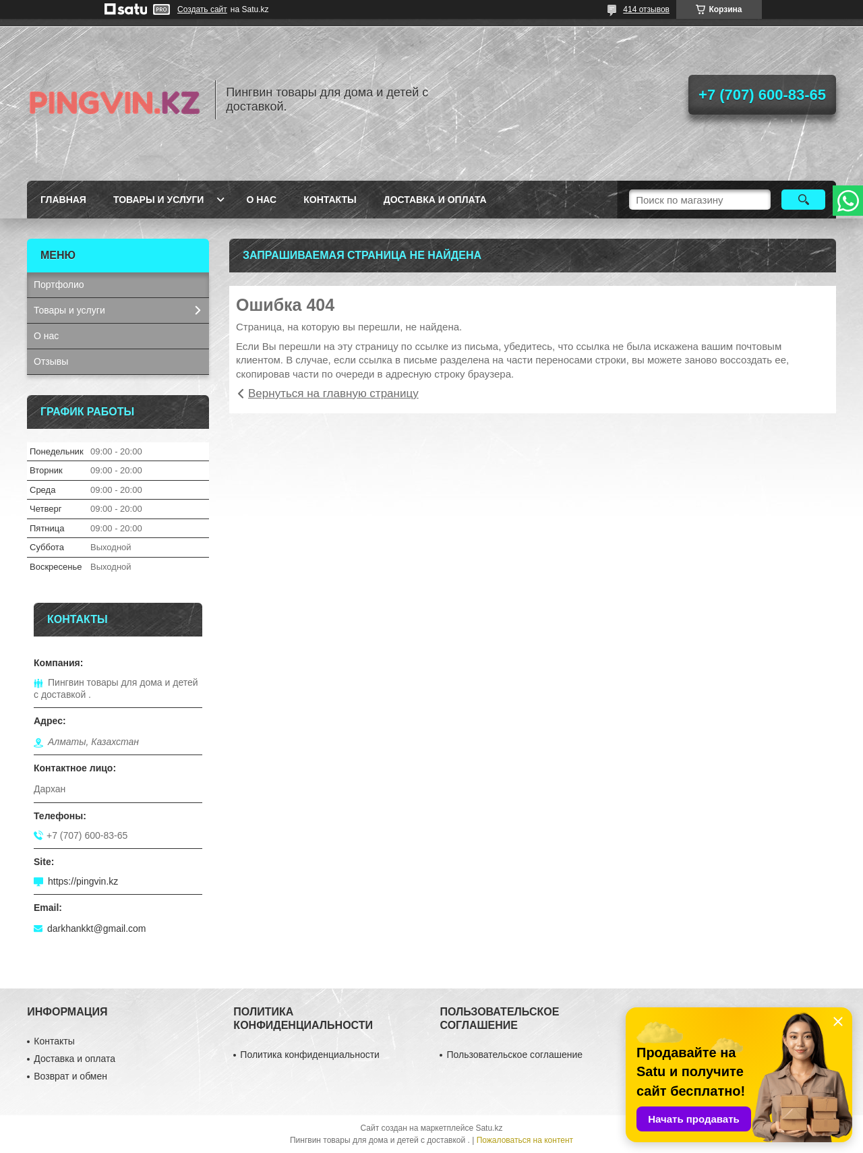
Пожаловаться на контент (525, 1140)
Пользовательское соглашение (514, 1054)
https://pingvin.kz (83, 881)
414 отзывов (646, 9)
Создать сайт (202, 9)
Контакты (329, 199)
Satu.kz (488, 1128)
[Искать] (803, 199)
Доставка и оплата (435, 199)
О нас (261, 199)
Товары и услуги (158, 199)
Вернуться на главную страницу (333, 393)
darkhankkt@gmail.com (96, 928)
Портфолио (59, 284)
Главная (63, 199)
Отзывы (51, 361)
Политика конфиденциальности (310, 1054)
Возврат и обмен (70, 1076)
